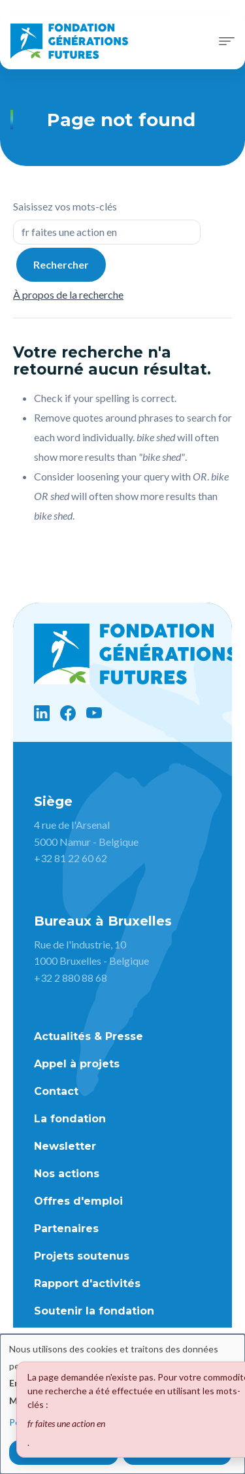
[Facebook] (68, 713)
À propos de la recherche (68, 294)
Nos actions (66, 1173)
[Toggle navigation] (227, 41)
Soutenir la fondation (94, 1311)
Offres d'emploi (78, 1201)
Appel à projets (77, 1064)
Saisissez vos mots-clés (65, 206)
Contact (56, 1091)
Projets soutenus (81, 1256)
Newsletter (65, 1146)
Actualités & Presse (88, 1036)
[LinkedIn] (42, 713)
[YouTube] (94, 713)
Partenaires (66, 1228)
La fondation (70, 1119)
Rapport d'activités (87, 1283)
